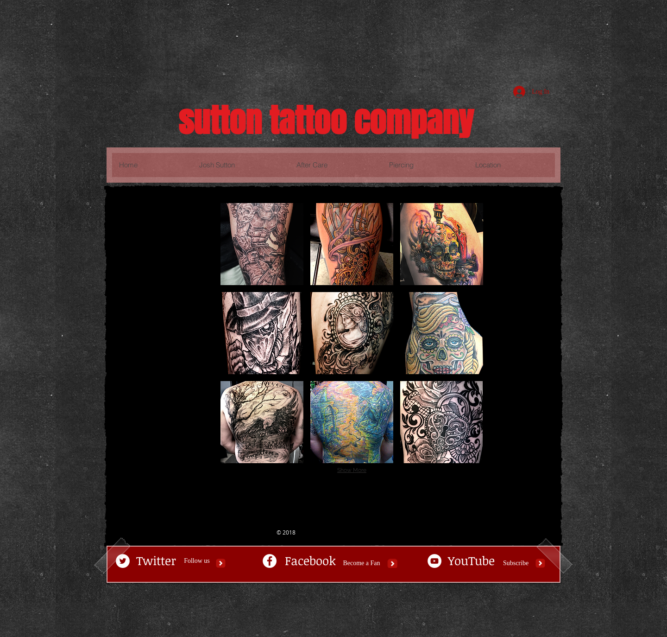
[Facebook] (310, 561)
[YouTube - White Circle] (434, 561)
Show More (351, 470)
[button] (261, 244)
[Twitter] (155, 561)
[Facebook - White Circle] (270, 561)
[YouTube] (471, 561)
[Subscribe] (515, 563)
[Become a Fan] (361, 563)
